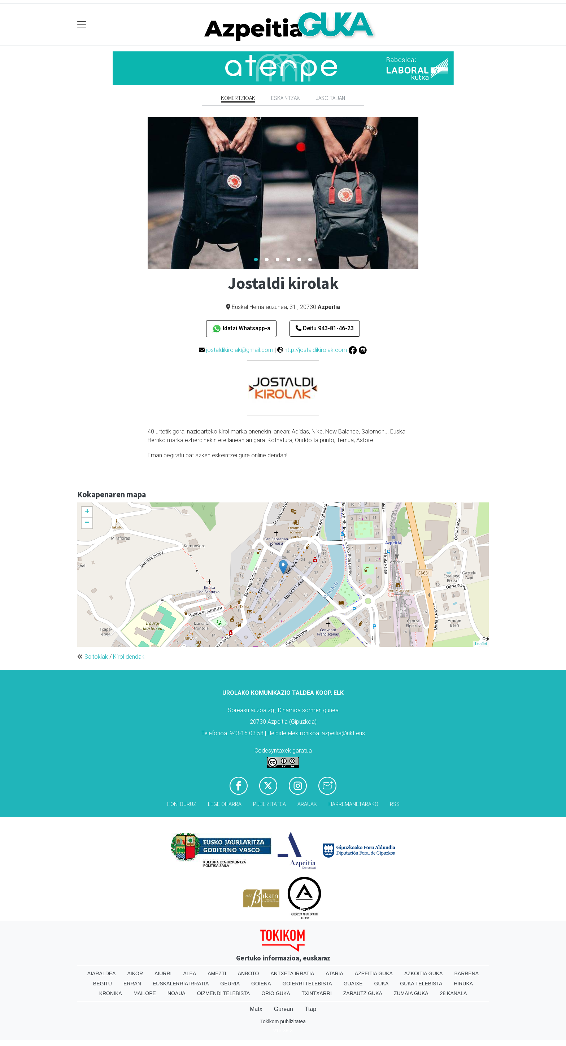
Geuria (230, 983)
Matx (256, 1009)
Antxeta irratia (292, 973)
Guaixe (353, 983)
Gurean (283, 1009)
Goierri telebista (307, 983)
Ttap (310, 1009)
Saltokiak (96, 656)
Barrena (466, 973)
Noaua (176, 993)
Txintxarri (317, 993)
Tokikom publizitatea (283, 1021)
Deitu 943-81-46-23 (325, 328)
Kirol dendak (128, 656)
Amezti (217, 973)
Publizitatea (269, 804)
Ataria (334, 973)
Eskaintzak (285, 97)
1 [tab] (256, 259)
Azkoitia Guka (423, 973)
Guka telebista (421, 983)
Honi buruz (181, 804)
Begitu (102, 983)
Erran (132, 983)
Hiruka (463, 983)
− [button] (87, 523)
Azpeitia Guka (374, 973)
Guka (381, 983)
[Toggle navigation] (82, 24)
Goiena (261, 983)
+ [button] (87, 512)
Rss (395, 804)
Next (423, 193)
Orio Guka (275, 993)
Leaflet (481, 643)
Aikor (135, 973)
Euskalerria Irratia (181, 983)
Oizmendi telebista (223, 993)
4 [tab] (288, 259)
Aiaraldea (101, 973)
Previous (142, 193)
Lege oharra (224, 804)
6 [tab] (310, 259)
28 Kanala (453, 993)
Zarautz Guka (362, 993)
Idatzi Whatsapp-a (241, 328)
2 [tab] (266, 259)
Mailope (145, 993)
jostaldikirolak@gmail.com (239, 350)
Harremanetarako (353, 804)
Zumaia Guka (411, 993)
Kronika (110, 993)
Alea (189, 973)
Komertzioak (238, 97)
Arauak (307, 804)
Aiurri (162, 973)
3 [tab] (277, 259)
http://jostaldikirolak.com (315, 350)
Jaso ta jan (330, 97)
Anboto (248, 973)
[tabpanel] (283, 193)
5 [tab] (299, 259)
